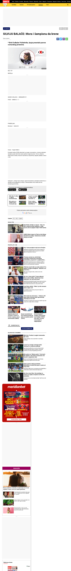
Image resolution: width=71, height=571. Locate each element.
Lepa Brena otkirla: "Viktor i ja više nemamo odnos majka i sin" (35, 287)
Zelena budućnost (52, 550)
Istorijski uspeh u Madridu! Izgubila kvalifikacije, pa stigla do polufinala (26, 501)
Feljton (16, 535)
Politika (6, 488)
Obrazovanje (17, 538)
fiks (16, 218)
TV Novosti (39, 549)
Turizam (61, 556)
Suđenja (27, 537)
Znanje (49, 549)
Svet (58, 310)
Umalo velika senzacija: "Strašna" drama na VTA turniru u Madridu (30, 517)
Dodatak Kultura (40, 547)
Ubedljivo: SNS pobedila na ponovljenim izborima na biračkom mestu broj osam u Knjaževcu (13, 505)
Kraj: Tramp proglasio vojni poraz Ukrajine (34, 247)
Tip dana (22, 4)
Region (60, 535)
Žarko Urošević (6, 38)
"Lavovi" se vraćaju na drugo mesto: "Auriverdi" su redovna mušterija (33, 197)
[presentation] (48, 225)
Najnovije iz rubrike (14, 332)
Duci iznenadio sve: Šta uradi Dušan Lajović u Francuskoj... (29, 511)
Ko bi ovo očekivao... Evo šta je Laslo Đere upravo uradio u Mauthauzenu (30, 523)
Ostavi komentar (27, 328)
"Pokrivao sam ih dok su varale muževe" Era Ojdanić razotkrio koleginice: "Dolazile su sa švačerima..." (35, 268)
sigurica (20, 218)
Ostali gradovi (51, 446)
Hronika (28, 532)
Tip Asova (40, 4)
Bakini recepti (40, 537)
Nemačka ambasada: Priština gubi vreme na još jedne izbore (14, 523)
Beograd (61, 546)
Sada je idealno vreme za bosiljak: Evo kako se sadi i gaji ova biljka (61, 154)
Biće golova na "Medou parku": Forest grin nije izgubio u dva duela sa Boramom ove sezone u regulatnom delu (34, 356)
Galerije (6, 565)
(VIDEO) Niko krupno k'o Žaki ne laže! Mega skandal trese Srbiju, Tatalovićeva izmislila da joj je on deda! (35, 236)
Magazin (57, 126)
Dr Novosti (62, 548)
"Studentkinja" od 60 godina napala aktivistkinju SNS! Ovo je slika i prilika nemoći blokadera (13, 511)
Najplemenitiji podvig (8, 547)
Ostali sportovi (18, 550)
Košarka (16, 547)
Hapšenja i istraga (30, 535)
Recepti (39, 532)
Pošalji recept (40, 541)
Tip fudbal (14, 4)
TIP (26, 544)
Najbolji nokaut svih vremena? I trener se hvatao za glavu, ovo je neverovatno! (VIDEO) (14, 316)
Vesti (47, 4)
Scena (5, 563)
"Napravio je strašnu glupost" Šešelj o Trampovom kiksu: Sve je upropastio (14, 517)
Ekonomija (59, 322)
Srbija (61, 551)
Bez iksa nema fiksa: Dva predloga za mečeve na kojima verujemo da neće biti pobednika (34, 375)
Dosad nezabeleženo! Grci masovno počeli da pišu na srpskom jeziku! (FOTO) (27, 316)
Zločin (27, 534)
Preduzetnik (50, 537)
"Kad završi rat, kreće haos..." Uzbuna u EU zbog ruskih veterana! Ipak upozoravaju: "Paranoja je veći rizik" (35, 297)
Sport (16, 544)
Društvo (17, 532)
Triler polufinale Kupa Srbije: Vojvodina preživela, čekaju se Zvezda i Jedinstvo (46, 505)
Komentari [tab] (52, 282)
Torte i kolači (39, 534)
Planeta (61, 532)
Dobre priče (6, 535)
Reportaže (6, 544)
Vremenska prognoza (54, 416)
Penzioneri (17, 537)
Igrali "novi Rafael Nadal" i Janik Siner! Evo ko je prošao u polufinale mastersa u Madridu (30, 505)
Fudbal (38, 488)
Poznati (50, 296)
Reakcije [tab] (63, 282)
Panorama (62, 544)
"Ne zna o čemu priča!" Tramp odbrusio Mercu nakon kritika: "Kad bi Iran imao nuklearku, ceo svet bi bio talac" (34, 278)
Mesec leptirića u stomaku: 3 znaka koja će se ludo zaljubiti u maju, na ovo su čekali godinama (57, 142)
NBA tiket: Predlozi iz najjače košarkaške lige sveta (13, 197)
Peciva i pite (39, 540)
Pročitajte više (12, 245)
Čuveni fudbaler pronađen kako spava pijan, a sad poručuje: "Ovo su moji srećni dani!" (47, 511)
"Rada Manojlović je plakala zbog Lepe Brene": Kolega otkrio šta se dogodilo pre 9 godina (61, 148)
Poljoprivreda (51, 535)
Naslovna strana (52, 212)
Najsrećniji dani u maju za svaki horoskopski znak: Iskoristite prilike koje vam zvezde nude (61, 161)
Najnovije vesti (51, 329)
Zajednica (50, 547)
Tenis (58, 304)
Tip (13, 218)
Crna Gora (59, 316)
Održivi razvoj (52, 544)
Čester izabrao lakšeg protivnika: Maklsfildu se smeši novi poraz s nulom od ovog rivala (34, 365)
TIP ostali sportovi (31, 4)
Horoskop (50, 392)
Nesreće (27, 538)
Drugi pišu (11, 222)
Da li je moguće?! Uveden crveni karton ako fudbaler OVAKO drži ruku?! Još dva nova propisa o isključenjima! (39, 317)
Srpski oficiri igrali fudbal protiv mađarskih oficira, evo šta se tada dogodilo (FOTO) (47, 523)
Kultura (39, 544)
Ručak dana (39, 538)
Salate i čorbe (40, 535)
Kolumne (5, 537)
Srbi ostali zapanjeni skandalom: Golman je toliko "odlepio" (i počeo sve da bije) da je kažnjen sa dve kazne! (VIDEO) (47, 517)
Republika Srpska (6, 559)
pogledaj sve (57, 77)
